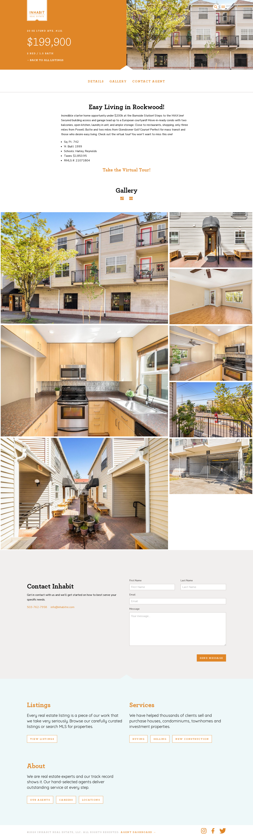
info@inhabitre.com (62, 607)
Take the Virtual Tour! (127, 170)
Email (132, 594)
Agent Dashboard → (138, 832)
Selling (159, 739)
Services (142, 705)
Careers (66, 800)
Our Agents (40, 800)
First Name (135, 580)
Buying (138, 739)
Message (134, 609)
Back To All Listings (46, 60)
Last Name (187, 580)
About (36, 766)
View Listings (42, 739)
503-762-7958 (37, 607)
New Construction (192, 739)
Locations (91, 800)
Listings (39, 705)
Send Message (211, 658)
